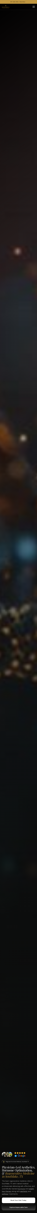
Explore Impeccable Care (19, 1207)
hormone (21, 1189)
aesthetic (24, 1191)
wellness (5, 1194)
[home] (5, 7)
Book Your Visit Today (18, 1200)
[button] (33, 7)
